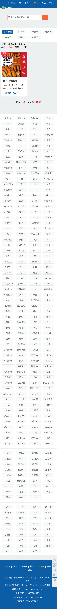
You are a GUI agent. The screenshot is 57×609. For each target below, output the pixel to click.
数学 (48, 545)
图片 (35, 492)
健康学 (21, 470)
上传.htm (8, 355)
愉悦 (48, 140)
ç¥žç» (7, 427)
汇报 (35, 278)
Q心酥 (48, 333)
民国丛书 (8, 295)
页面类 (21, 37)
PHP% (48, 443)
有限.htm (8, 361)
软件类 (48, 507)
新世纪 (21, 250)
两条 (8, 256)
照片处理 (21, 306)
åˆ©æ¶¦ (48, 228)
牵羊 (21, 190)
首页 (7, 2)
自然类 (35, 453)
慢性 (48, 234)
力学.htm (48, 355)
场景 (21, 212)
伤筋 (35, 272)
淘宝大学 (48, 399)
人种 (48, 118)
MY (34, 405)
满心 (21, 427)
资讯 (35, 481)
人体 (48, 322)
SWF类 (7, 37)
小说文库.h (8, 184)
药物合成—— (48, 432)
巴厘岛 (48, 421)
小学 (35, 497)
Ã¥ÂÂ (21, 366)
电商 (21, 486)
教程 (48, 475)
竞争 (8, 129)
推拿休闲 (48, 201)
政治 (21, 540)
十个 (35, 212)
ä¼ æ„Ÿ (48, 427)
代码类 (35, 475)
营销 (35, 529)
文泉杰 (8, 118)
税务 (21, 432)
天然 (21, 317)
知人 (8, 278)
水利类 (21, 459)
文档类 (48, 32)
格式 (21, 234)
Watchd (48, 278)
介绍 (35, 245)
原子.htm (35, 355)
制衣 (21, 394)
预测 (48, 339)
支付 (48, 250)
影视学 (35, 464)
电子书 (21, 32)
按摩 (48, 300)
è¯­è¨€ (35, 394)
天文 (48, 534)
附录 (35, 311)
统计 (8, 366)
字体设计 (48, 135)
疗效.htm (8, 168)
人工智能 (35, 459)
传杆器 (35, 443)
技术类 (35, 523)
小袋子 (21, 206)
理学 (21, 518)
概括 (35, 317)
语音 (8, 300)
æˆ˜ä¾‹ (34, 201)
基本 (35, 195)
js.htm (21, 278)
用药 (8, 146)
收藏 (21, 551)
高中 (8, 497)
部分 (8, 322)
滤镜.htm (21, 350)
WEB (7, 267)
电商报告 (21, 245)
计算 (48, 212)
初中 (21, 497)
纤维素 (48, 173)
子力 (8, 245)
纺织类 (8, 470)
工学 (21, 507)
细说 (35, 239)
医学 (35, 507)
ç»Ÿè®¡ (7, 212)
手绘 (48, 195)
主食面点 (35, 173)
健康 (48, 184)
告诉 (21, 267)
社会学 (8, 464)
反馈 (44, 2)
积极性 (8, 421)
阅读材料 (21, 289)
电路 (21, 405)
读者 (21, 377)
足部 (35, 416)
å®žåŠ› (7, 195)
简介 (21, 239)
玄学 (21, 534)
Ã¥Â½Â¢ (35, 234)
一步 (8, 228)
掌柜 (8, 438)
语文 (8, 551)
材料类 (48, 453)
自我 (48, 239)
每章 (35, 283)
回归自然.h (35, 388)
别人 (35, 289)
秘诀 (8, 173)
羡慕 (48, 124)
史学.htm (35, 438)
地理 (35, 540)
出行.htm (35, 206)
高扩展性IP (8, 283)
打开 (35, 322)
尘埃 (48, 438)
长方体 (21, 399)
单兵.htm (35, 118)
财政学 (21, 475)
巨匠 (8, 157)
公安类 (21, 453)
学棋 (35, 157)
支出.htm (21, 383)
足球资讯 (35, 333)
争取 (21, 184)
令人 (48, 129)
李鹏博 (48, 206)
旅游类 (48, 459)
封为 (21, 355)
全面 (21, 300)
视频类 (35, 32)
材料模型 (48, 289)
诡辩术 (21, 140)
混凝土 (8, 306)
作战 (35, 256)
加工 (48, 344)
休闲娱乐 (21, 481)
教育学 (48, 518)
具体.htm (21, 438)
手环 (48, 168)
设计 (8, 492)
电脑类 (8, 512)
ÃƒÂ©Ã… (48, 179)
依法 (21, 256)
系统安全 (35, 300)
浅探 (8, 339)
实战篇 (48, 272)
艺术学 (35, 512)
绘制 (8, 328)
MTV (7, 507)
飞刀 (35, 228)
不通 (35, 124)
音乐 (48, 523)
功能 (8, 388)
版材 (35, 267)
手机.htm (35, 366)
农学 (8, 518)
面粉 (8, 311)
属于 (8, 179)
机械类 (8, 475)
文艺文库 (35, 306)
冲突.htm (8, 206)
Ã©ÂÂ (7, 394)
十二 (48, 394)
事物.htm (35, 361)
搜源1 (29, 2)
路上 (48, 372)
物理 (21, 545)
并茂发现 (21, 443)
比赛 (21, 223)
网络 (48, 481)
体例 (21, 339)
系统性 (21, 151)
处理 (21, 195)
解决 (48, 223)
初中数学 (21, 344)
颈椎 (8, 217)
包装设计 (35, 421)
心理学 (35, 261)
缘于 (35, 162)
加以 (48, 256)
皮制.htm (8, 350)
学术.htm (48, 366)
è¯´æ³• (48, 416)
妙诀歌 (8, 443)
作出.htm (8, 289)
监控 (21, 228)
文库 (21, 492)
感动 (48, 151)
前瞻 (48, 388)
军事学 (21, 512)
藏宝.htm (8, 372)
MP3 (35, 551)
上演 (21, 129)
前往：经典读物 (10, 81)
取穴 (35, 250)
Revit (7, 135)
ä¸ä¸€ (48, 261)
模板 (8, 481)
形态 (35, 295)
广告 (35, 432)
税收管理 (21, 322)
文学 (35, 518)
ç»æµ (21, 421)
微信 (48, 486)
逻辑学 (21, 464)
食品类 (35, 470)
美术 (48, 529)
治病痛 (35, 217)
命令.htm (21, 173)
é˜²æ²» (35, 427)
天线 (21, 179)
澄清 (21, 388)
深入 (35, 129)
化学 (8, 545)
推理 (21, 529)
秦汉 (48, 317)
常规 (8, 432)
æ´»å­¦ (7, 162)
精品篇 (35, 140)
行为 (35, 328)
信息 (8, 151)
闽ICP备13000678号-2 (27, 601)
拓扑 (48, 295)
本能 (8, 317)
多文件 (8, 223)
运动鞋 (21, 333)
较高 (48, 267)
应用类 (35, 37)
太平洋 (35, 410)
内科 (21, 168)
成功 (21, 295)
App (21, 217)
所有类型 (8, 32)
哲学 (35, 534)
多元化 (8, 261)
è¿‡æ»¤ (48, 157)
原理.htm (21, 118)
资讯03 (21, 283)
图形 (35, 339)
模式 (48, 350)
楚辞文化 (21, 372)
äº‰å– (8, 416)
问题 (50, 2)
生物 (48, 540)
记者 (35, 377)
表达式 (48, 361)
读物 (35, 486)
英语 (35, 545)
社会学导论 (21, 162)
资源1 (14, 2)
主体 (48, 162)
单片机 (8, 486)
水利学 (21, 416)
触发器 (35, 399)
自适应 (8, 377)
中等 (48, 190)
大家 (35, 372)
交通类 (8, 459)
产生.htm (8, 140)
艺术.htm (8, 383)
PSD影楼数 (48, 383)
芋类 (21, 272)
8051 (7, 250)
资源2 (21, 2)
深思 (21, 201)
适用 (35, 344)
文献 (35, 383)
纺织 (48, 377)
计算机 (8, 453)
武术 (21, 523)
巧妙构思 (35, 223)
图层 (8, 333)
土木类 (48, 470)
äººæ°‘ (8, 201)
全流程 (35, 146)
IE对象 (35, 350)
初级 (21, 410)
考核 (21, 328)
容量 (48, 245)
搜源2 (36, 2)
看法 (35, 179)
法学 (8, 529)
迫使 (8, 410)
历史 (8, 540)
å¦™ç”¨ (48, 283)
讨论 (21, 311)
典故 (48, 146)
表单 (48, 410)
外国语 (48, 464)
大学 (48, 492)
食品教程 (8, 190)
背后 (35, 168)
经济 (21, 261)
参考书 (8, 272)
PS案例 (48, 405)
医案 (21, 157)
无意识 (48, 217)
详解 (48, 328)
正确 (8, 405)
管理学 (48, 512)
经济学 (8, 523)
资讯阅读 (8, 239)
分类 (8, 399)
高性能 (21, 124)
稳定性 (35, 151)
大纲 (48, 311)
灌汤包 (21, 135)
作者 (8, 234)
